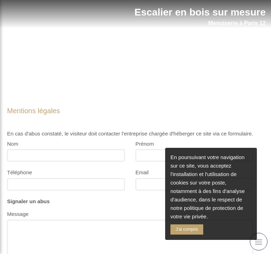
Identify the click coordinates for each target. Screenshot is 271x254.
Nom (12, 144)
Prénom (145, 144)
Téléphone (19, 172)
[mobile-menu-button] (258, 241)
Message (18, 214)
